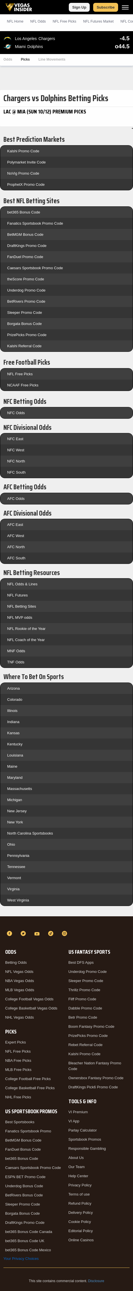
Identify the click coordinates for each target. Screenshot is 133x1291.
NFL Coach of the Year (26, 640)
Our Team (77, 1167)
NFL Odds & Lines (22, 584)
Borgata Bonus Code (24, 324)
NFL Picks (64, 21)
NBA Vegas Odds (19, 981)
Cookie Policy (80, 1222)
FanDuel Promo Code (25, 257)
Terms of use (79, 1194)
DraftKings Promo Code (26, 246)
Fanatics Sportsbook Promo (28, 1131)
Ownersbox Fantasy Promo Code (96, 1078)
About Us (76, 1158)
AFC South (16, 558)
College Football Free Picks (28, 1079)
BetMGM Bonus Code (25, 234)
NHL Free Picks (18, 1097)
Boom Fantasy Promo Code (91, 1026)
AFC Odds (16, 498)
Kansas (13, 733)
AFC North (16, 547)
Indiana (13, 722)
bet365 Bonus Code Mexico (28, 1250)
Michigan (14, 800)
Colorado (14, 699)
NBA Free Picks (18, 1060)
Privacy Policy (80, 1185)
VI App (74, 1121)
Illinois (12, 711)
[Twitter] (24, 933)
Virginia (13, 889)
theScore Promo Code (25, 279)
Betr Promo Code (83, 1017)
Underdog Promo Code (26, 290)
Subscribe (106, 7)
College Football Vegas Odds (29, 999)
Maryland (14, 777)
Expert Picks (15, 1042)
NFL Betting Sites (21, 606)
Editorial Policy (81, 1231)
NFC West (15, 450)
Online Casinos (81, 1240)
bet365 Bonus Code (23, 212)
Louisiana (15, 755)
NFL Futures (17, 595)
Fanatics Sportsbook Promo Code (35, 223)
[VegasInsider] (66, 923)
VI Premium (78, 1112)
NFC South (16, 472)
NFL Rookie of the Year (26, 628)
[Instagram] (65, 933)
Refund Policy (80, 1203)
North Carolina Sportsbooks (30, 833)
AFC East (15, 524)
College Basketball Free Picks (30, 1088)
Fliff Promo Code (82, 999)
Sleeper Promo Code (24, 312)
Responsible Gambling (87, 1148)
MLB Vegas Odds (19, 990)
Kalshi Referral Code (24, 346)
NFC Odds (16, 413)
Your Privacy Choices (21, 1258)
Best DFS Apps (81, 962)
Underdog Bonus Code (24, 1186)
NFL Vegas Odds (19, 971)
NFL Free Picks (20, 374)
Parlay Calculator (83, 1130)
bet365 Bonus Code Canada (28, 1232)
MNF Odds (16, 651)
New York (15, 822)
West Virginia (18, 900)
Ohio (11, 844)
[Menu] (125, 7)
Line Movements (51, 59)
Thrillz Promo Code (84, 990)
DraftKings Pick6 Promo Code (93, 1087)
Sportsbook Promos (85, 1139)
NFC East (15, 439)
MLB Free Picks (18, 1069)
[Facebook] (10, 933)
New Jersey (17, 811)
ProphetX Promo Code (26, 184)
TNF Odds (15, 662)
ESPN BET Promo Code (25, 1177)
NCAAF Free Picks (22, 385)
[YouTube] (37, 933)
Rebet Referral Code (86, 1045)
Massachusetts (19, 789)
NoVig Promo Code (23, 173)
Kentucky (14, 744)
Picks (25, 59)
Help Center (78, 1176)
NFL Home (15, 21)
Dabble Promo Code (85, 1008)
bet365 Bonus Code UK (24, 1241)
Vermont (14, 878)
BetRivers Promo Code (26, 301)
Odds (7, 59)
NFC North (16, 461)
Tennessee (16, 867)
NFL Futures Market (98, 21)
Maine (12, 766)
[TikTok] (51, 933)
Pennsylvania (18, 855)
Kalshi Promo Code (23, 151)
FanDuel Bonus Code (23, 1149)
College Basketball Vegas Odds (31, 1008)
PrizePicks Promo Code (26, 335)
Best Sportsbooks (19, 1122)
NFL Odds (38, 21)
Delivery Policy (81, 1212)
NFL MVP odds (19, 617)
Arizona (13, 688)
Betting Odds (16, 962)
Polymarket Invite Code (26, 162)
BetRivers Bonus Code (24, 1195)
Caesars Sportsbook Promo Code (35, 268)
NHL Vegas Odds (19, 1017)
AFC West (15, 536)
